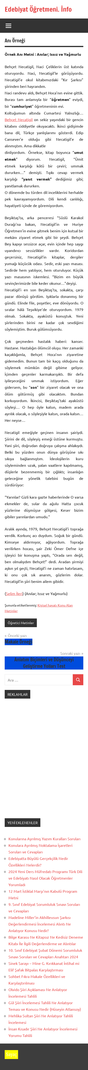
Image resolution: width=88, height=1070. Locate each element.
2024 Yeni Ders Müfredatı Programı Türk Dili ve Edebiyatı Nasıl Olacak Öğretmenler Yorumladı (45, 878)
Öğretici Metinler (21, 623)
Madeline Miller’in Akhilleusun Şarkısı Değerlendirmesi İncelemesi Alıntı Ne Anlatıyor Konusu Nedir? (39, 924)
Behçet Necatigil (19, 119)
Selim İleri (14, 593)
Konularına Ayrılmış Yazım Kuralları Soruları (44, 838)
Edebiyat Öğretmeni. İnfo (38, 9)
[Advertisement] (44, 763)
